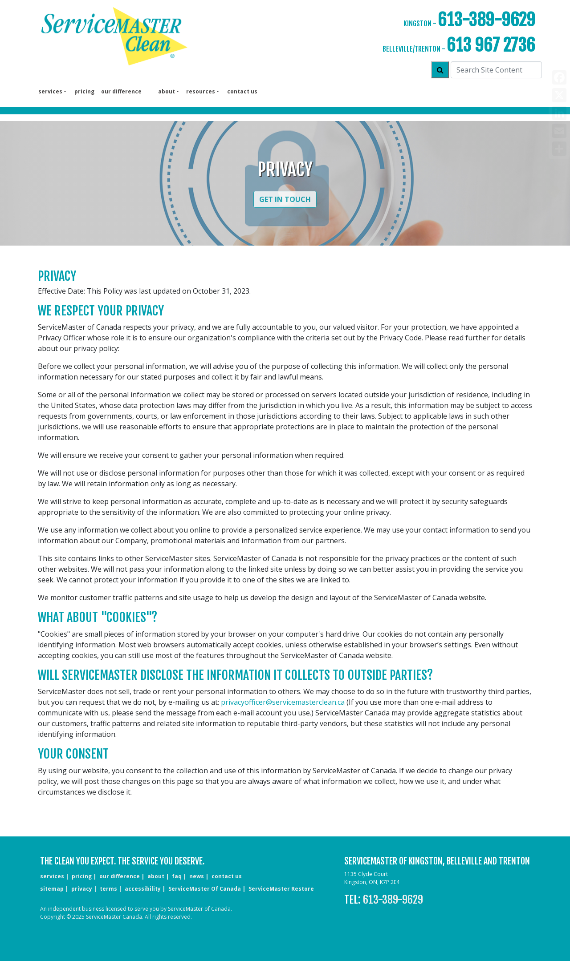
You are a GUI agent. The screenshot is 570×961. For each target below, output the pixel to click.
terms (108, 888)
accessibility (143, 888)
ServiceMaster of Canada (204, 888)
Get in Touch (285, 199)
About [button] (166, 91)
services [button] (50, 91)
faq (177, 876)
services (52, 876)
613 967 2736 (491, 45)
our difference (121, 91)
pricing (84, 91)
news (196, 876)
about (155, 876)
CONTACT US (227, 876)
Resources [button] (200, 91)
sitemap (52, 888)
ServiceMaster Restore (281, 888)
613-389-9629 (486, 19)
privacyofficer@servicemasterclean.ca (283, 702)
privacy (81, 888)
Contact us (242, 91)
